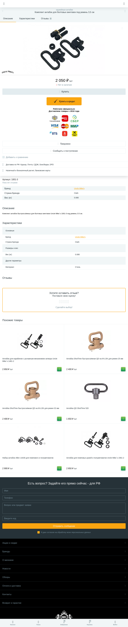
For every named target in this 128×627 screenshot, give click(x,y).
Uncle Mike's (79, 188)
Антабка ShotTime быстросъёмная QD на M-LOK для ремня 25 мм (94, 359)
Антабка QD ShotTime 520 (77, 408)
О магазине (64, 560)
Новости (64, 569)
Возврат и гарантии (64, 603)
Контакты (64, 594)
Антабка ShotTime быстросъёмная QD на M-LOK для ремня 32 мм (30, 408)
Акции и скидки (64, 543)
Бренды (64, 551)
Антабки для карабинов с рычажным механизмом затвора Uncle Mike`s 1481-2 (29, 360)
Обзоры (64, 577)
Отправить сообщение (64, 526)
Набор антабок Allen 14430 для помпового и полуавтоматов (27, 458)
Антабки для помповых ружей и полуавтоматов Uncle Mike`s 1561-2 (95, 458)
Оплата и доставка (64, 586)
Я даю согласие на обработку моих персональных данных (66, 532)
